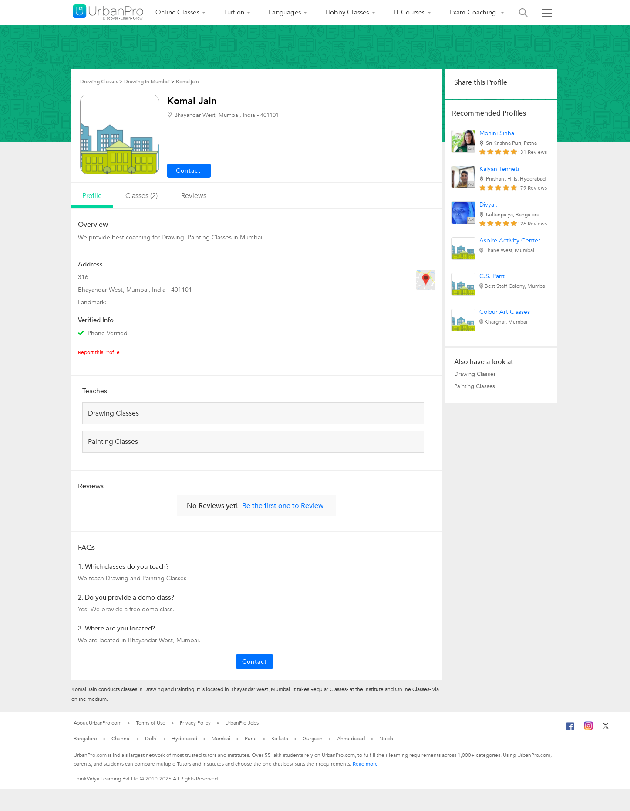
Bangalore (85, 738)
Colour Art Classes (504, 312)
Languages (285, 12)
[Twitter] (605, 728)
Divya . (488, 205)
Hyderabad (184, 738)
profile (92, 196)
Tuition (234, 12)
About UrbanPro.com (97, 722)
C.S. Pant (492, 276)
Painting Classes (474, 386)
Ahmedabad (351, 738)
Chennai (121, 738)
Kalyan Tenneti (499, 169)
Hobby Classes (347, 12)
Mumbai (221, 738)
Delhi (151, 738)
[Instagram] (588, 728)
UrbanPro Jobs (242, 722)
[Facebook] (570, 729)
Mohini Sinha (496, 133)
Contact (254, 662)
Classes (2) (141, 196)
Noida (386, 738)
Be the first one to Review (282, 506)
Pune (251, 738)
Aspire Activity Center (509, 240)
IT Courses (409, 12)
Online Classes (177, 12)
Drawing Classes (475, 374)
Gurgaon (313, 738)
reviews (193, 196)
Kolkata (279, 738)
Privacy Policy (195, 722)
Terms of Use (150, 722)
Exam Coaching (473, 12)
